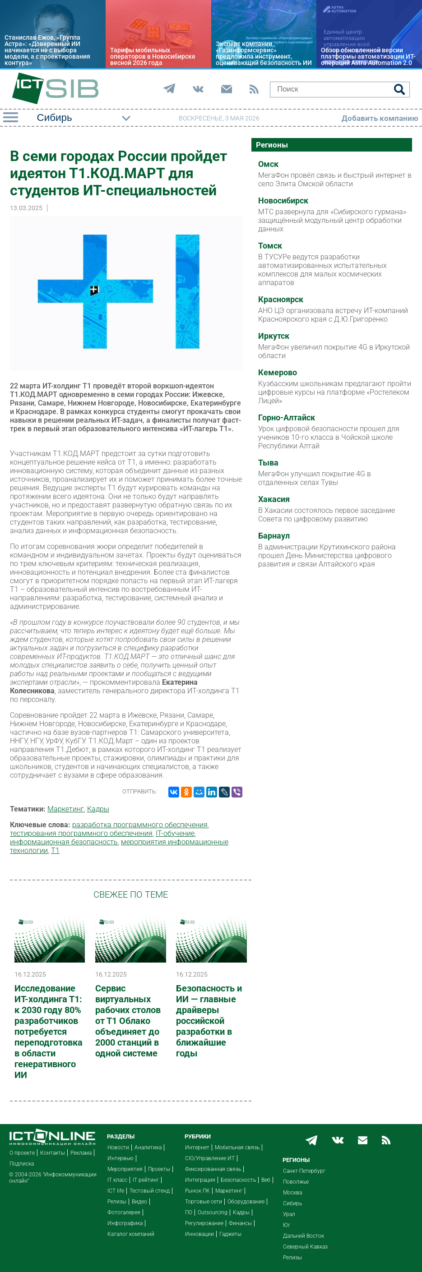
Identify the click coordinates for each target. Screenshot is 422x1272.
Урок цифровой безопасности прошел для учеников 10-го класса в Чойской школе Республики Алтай (328, 437)
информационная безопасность (64, 842)
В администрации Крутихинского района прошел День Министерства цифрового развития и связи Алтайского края (327, 555)
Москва (292, 1192)
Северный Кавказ (305, 1247)
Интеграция (200, 1180)
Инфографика (125, 1223)
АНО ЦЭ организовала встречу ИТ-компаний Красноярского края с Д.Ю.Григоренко (333, 314)
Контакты (52, 1153)
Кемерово (277, 372)
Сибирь (292, 1203)
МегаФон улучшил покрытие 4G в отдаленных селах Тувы (314, 478)
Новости (118, 1147)
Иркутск (273, 336)
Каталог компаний (130, 1234)
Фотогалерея (123, 1212)
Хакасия (274, 499)
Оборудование (245, 1201)
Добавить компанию (380, 118)
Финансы (240, 1223)
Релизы (116, 1201)
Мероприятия (125, 1169)
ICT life (115, 1191)
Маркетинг (65, 809)
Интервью (120, 1158)
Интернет (197, 1147)
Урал (289, 1214)
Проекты (159, 1169)
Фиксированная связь (213, 1169)
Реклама (81, 1153)
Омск (268, 164)
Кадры (98, 809)
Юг (286, 1225)
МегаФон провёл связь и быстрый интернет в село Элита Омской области (335, 179)
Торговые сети (203, 1201)
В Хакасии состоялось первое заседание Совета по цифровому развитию (326, 514)
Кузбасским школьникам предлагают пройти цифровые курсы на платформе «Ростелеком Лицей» (334, 392)
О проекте (22, 1153)
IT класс (117, 1180)
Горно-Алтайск (286, 417)
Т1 (55, 850)
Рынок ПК (197, 1191)
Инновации (199, 1234)
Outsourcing (212, 1212)
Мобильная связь (237, 1147)
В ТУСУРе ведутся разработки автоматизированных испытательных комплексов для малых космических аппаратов (322, 270)
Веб (265, 1180)
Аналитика (148, 1147)
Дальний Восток (303, 1236)
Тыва (268, 462)
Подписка (21, 1164)
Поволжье (296, 1182)
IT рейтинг (146, 1180)
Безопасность (238, 1180)
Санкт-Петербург (304, 1171)
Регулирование (204, 1223)
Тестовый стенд (150, 1191)
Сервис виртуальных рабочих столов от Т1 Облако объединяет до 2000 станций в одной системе (128, 1021)
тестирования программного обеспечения (81, 833)
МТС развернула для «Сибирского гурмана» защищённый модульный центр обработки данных (332, 220)
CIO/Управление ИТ (210, 1158)
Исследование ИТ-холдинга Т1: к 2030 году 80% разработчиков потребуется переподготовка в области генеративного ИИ (48, 1031)
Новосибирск (283, 200)
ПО (188, 1212)
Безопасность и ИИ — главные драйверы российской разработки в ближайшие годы (209, 1021)
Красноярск (280, 299)
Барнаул (274, 535)
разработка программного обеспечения (140, 824)
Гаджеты (230, 1234)
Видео (139, 1201)
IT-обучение (175, 833)
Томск (270, 245)
